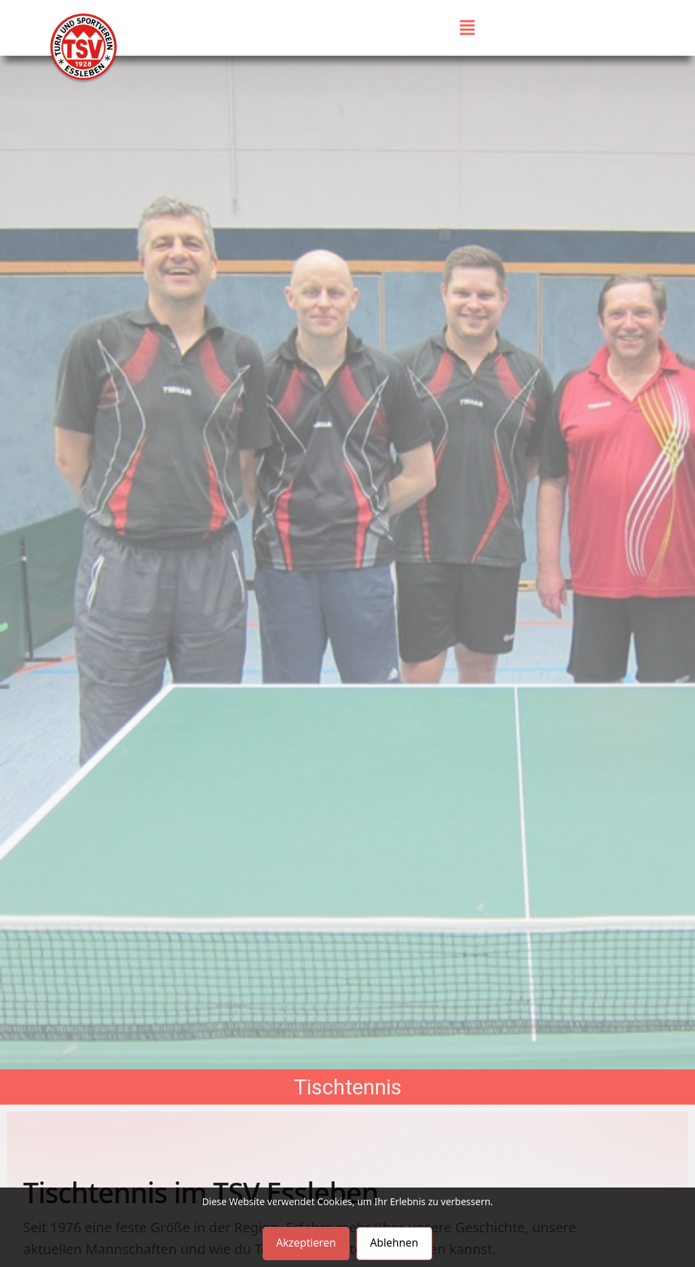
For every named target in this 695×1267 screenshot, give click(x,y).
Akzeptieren (305, 1243)
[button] (467, 28)
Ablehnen (395, 1243)
